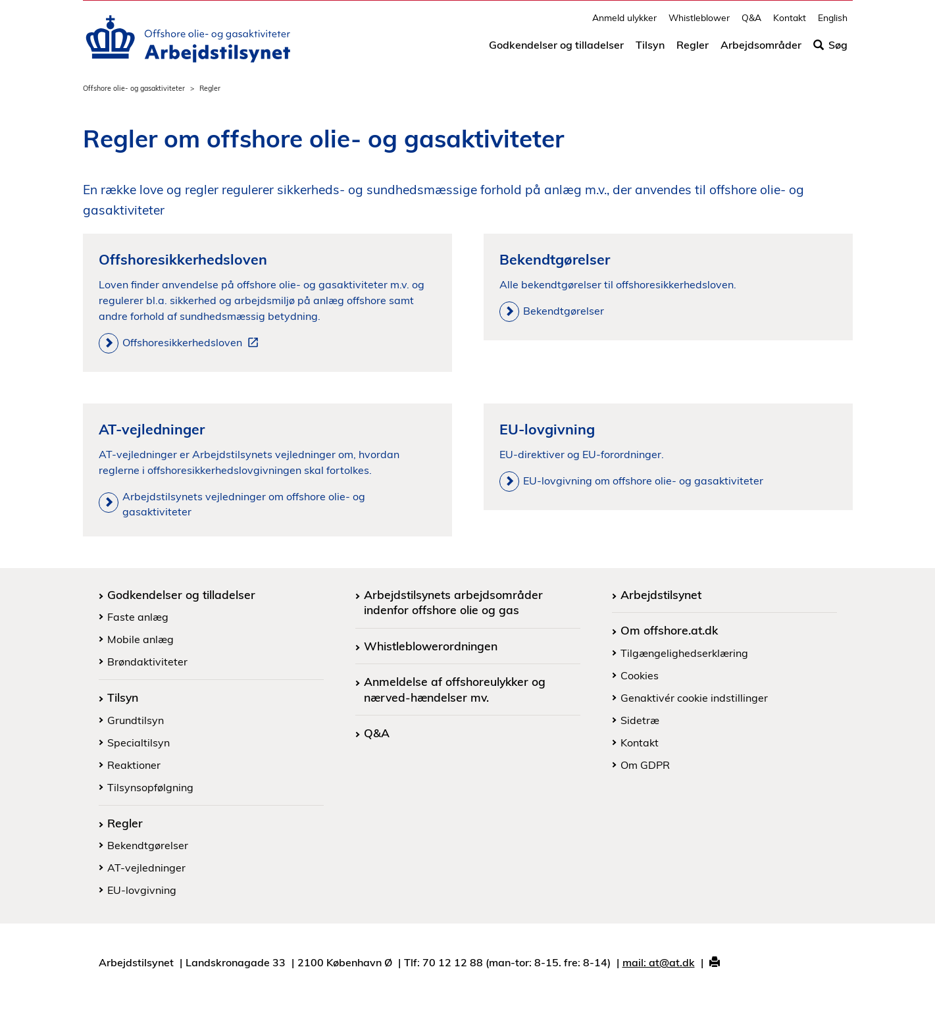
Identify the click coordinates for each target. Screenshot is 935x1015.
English (832, 23)
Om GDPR (645, 764)
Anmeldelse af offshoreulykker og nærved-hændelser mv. (454, 689)
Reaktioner (134, 764)
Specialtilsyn (138, 742)
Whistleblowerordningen (430, 645)
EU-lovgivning (141, 890)
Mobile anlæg (140, 639)
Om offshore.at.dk (669, 630)
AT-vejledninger (146, 867)
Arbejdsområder (760, 50)
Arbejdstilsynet (660, 594)
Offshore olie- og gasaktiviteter (134, 88)
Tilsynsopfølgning (150, 787)
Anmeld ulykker (624, 23)
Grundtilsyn (135, 720)
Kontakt (789, 23)
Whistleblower (699, 23)
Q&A (751, 23)
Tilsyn (650, 50)
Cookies (639, 675)
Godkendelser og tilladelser (556, 50)
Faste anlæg (137, 616)
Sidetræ (639, 720)
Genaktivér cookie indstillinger (694, 697)
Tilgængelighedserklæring (684, 653)
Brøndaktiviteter (147, 661)
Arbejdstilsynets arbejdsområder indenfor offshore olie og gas (453, 602)
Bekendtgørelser (147, 845)
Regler (692, 50)
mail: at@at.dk (658, 962)
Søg (830, 50)
